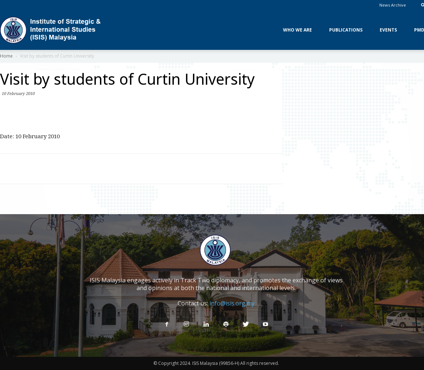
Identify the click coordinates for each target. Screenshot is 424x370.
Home (6, 56)
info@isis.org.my (231, 303)
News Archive (392, 5)
